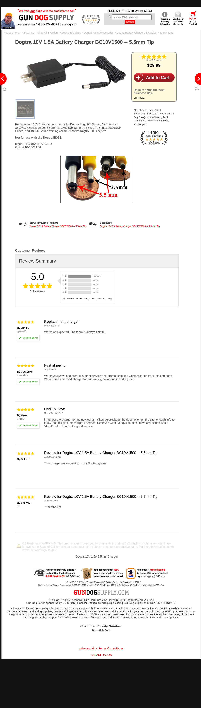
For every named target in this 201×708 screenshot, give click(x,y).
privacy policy (88, 648)
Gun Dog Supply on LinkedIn (101, 600)
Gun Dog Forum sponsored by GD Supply (50, 602)
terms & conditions (111, 648)
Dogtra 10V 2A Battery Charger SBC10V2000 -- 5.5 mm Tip (130, 226)
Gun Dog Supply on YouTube (137, 600)
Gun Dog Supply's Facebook (65, 600)
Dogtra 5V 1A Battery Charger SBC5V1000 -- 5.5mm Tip (58, 226)
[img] (154, 56)
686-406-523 (101, 630)
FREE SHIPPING (118, 10)
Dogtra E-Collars (71, 32)
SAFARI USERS (101, 654)
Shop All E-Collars (47, 32)
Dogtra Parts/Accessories (99, 32)
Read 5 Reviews (154, 60)
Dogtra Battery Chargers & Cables (136, 32)
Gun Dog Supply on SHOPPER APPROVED (149, 602)
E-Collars (28, 32)
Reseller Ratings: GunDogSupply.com (99, 602)
